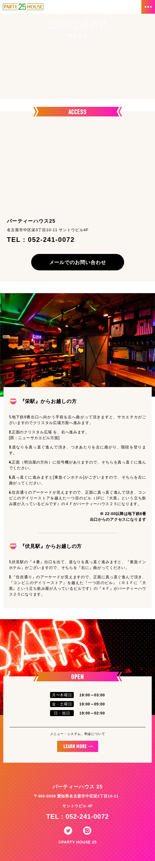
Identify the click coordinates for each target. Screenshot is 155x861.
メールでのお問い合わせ (77, 262)
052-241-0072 (51, 239)
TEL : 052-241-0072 (77, 816)
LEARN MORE (75, 747)
